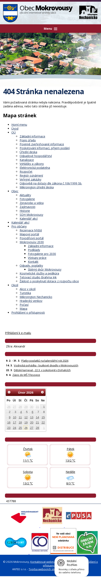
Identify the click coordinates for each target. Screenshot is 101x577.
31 (37, 406)
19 (25, 422)
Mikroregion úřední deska (37, 187)
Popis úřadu (28, 140)
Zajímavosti (27, 207)
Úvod (14, 128)
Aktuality (25, 195)
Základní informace (32, 136)
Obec (14, 191)
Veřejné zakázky (30, 179)
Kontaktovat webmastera (46, 562)
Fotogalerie (27, 199)
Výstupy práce (37, 258)
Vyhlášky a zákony (32, 164)
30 (31, 406)
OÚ (13, 132)
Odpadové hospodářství (36, 156)
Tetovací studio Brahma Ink (38, 277)
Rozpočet (26, 172)
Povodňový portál (32, 238)
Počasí (24, 305)
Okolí (14, 285)
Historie (25, 211)
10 (14, 417)
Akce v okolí (28, 289)
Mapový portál (29, 234)
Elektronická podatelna (35, 168)
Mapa (23, 309)
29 (25, 406)
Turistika (25, 293)
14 (37, 417)
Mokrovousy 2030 (32, 242)
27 (14, 406)
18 (20, 422)
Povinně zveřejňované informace (42, 144)
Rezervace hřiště (31, 230)
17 (14, 422)
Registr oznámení (31, 175)
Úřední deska (28, 152)
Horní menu (19, 125)
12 (25, 417)
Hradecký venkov (31, 301)
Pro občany (19, 226)
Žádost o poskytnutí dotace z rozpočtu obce (49, 281)
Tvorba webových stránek (45, 569)
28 (20, 406)
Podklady (34, 250)
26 (8, 406)
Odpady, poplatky (31, 265)
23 (8, 427)
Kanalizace (27, 160)
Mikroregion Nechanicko (36, 297)
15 (43, 417)
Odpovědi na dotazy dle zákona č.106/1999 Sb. (51, 183)
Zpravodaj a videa (32, 203)
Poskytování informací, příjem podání (45, 148)
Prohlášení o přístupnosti (28, 312)
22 (43, 422)
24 (14, 427)
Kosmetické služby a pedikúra (39, 273)
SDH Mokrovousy (31, 215)
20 (31, 422)
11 (20, 417)
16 (8, 422)
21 (37, 422)
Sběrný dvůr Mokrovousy (44, 269)
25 (20, 427)
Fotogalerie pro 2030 (42, 254)
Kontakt (33, 262)
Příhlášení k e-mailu (18, 333)
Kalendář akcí (29, 218)
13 (31, 417)
